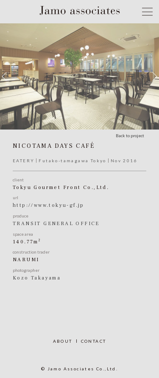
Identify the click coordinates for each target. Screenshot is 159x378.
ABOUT (63, 341)
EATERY (23, 160)
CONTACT (93, 341)
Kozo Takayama (37, 278)
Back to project (130, 135)
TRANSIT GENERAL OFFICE (56, 223)
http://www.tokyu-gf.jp (48, 205)
